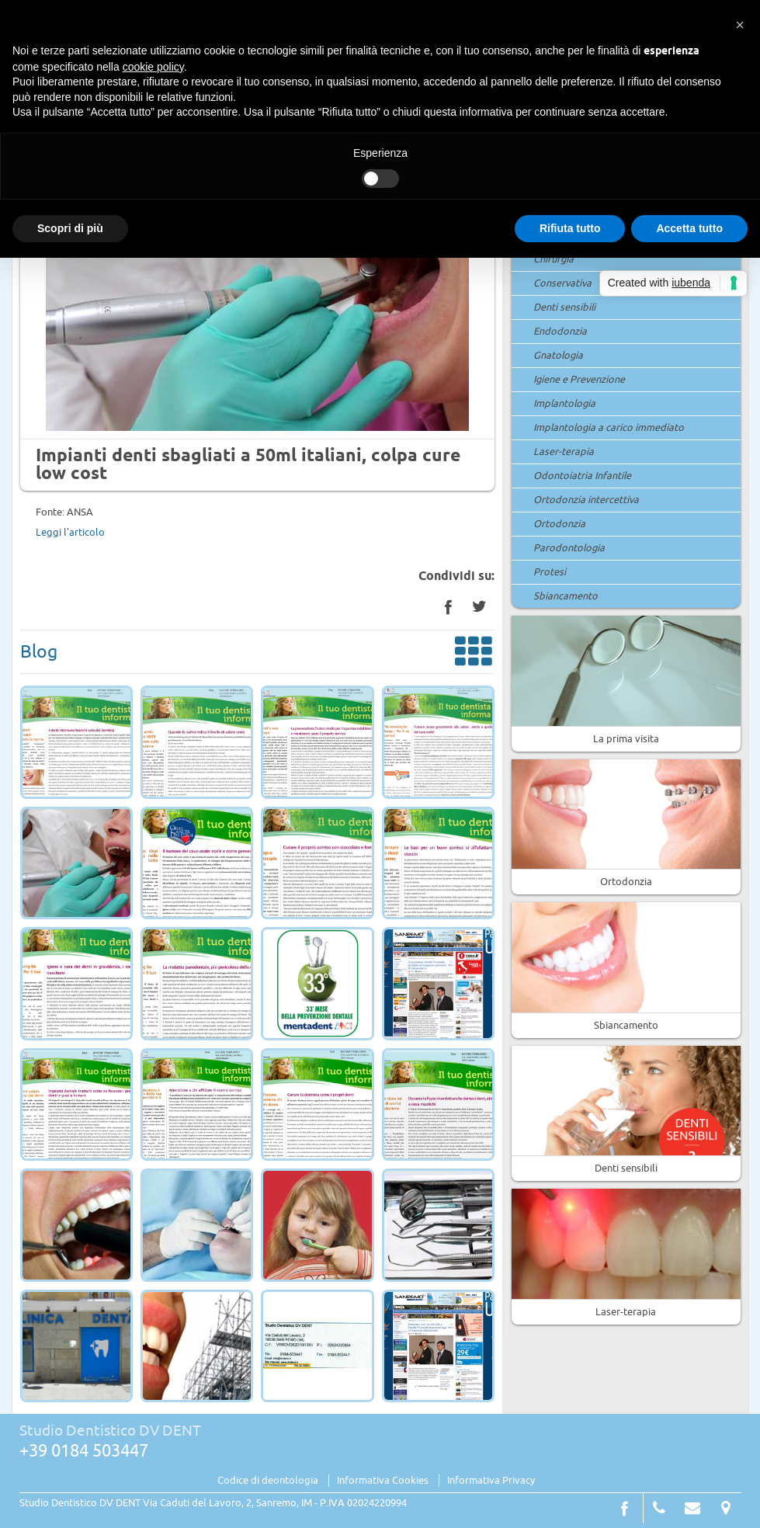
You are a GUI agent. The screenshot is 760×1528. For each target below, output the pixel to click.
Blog (257, 654)
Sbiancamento (565, 596)
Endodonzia (560, 331)
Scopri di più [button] (70, 228)
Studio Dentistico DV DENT (110, 1431)
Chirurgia (553, 259)
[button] (739, 24)
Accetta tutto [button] (689, 228)
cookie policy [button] (153, 67)
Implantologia (564, 404)
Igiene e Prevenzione (579, 379)
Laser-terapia (563, 452)
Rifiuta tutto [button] (570, 228)
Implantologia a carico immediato (608, 428)
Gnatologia (558, 355)
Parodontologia (569, 548)
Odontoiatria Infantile (582, 476)
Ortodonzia (559, 524)
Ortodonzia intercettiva (586, 500)
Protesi (549, 572)
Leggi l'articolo (70, 532)
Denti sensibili (564, 307)
